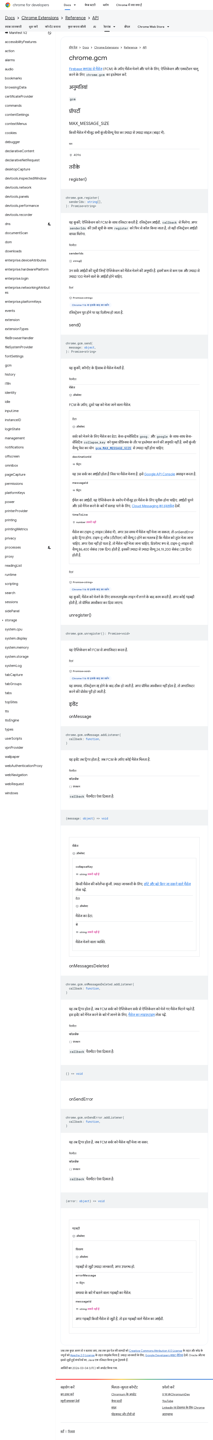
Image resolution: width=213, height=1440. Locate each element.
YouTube (167, 1401)
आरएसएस (167, 1414)
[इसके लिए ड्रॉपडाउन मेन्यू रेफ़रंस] (115, 26)
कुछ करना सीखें (77, 27)
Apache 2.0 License (82, 1355)
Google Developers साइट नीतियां (164, 1355)
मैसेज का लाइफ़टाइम (141, 1015)
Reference (75, 17)
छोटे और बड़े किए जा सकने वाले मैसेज (167, 884)
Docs (10, 17)
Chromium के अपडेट (123, 1394)
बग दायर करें (67, 1394)
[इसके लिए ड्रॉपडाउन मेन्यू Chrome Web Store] (169, 26)
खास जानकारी (13, 27)
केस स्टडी (90, 5)
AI (94, 27)
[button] (27, 620)
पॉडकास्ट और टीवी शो (123, 1414)
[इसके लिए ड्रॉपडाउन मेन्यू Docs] (76, 4)
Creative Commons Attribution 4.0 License (155, 1351)
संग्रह (114, 1407)
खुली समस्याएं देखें (70, 1401)
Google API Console (159, 474)
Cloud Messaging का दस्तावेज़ (153, 506)
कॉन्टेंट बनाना (53, 27)
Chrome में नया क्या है (129, 5)
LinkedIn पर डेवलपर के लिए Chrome (183, 1407)
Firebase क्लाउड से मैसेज (85, 69)
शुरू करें (33, 27)
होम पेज (73, 47)
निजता (71, 1431)
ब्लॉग (106, 5)
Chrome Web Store (151, 27)
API (95, 17)
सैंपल (127, 27)
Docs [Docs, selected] (67, 5)
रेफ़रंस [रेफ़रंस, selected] (107, 27)
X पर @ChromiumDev (176, 1394)
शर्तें (62, 1431)
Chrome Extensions (40, 17)
